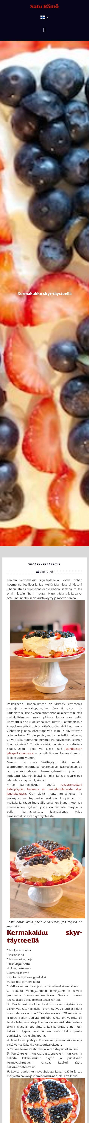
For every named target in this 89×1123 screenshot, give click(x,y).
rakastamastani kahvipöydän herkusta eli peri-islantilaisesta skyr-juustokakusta (44, 789)
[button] (44, 30)
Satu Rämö (44, 6)
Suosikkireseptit (44, 564)
